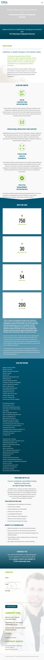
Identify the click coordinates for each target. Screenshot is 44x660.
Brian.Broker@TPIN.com (10, 629)
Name (7, 577)
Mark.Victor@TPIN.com (10, 619)
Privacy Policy (8, 656)
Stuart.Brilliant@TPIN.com (11, 624)
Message (7, 590)
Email (7, 584)
